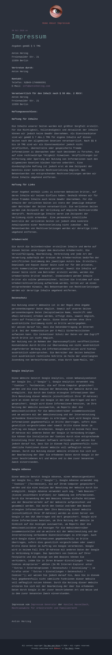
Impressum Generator (44, 604)
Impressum (63, 23)
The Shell (69, 648)
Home (45, 23)
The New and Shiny (52, 646)
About (52, 23)
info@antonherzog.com (36, 86)
